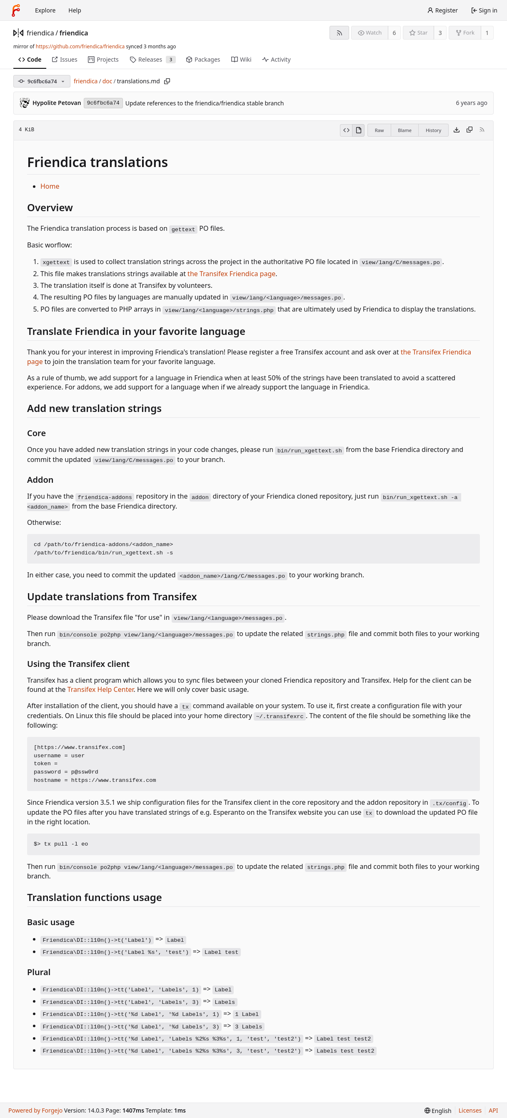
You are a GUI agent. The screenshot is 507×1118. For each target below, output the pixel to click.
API (493, 1110)
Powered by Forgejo (35, 1110)
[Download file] (456, 130)
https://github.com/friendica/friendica (80, 46)
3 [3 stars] (440, 33)
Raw (379, 130)
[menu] (438, 1111)
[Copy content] (469, 130)
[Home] (15, 10)
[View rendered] (358, 130)
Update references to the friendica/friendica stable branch (204, 103)
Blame (405, 130)
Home (50, 186)
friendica (40, 33)
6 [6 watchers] (394, 33)
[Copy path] (167, 81)
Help (74, 10)
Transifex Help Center (100, 689)
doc (107, 81)
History (433, 130)
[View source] (346, 130)
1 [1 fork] (487, 33)
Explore (45, 10)
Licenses (470, 1110)
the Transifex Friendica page (231, 273)
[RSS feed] (339, 33)
